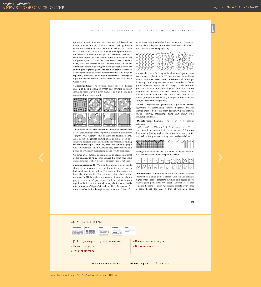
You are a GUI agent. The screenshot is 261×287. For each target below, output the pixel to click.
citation (102, 274)
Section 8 (243, 7)
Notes (213, 28)
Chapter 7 (231, 7)
